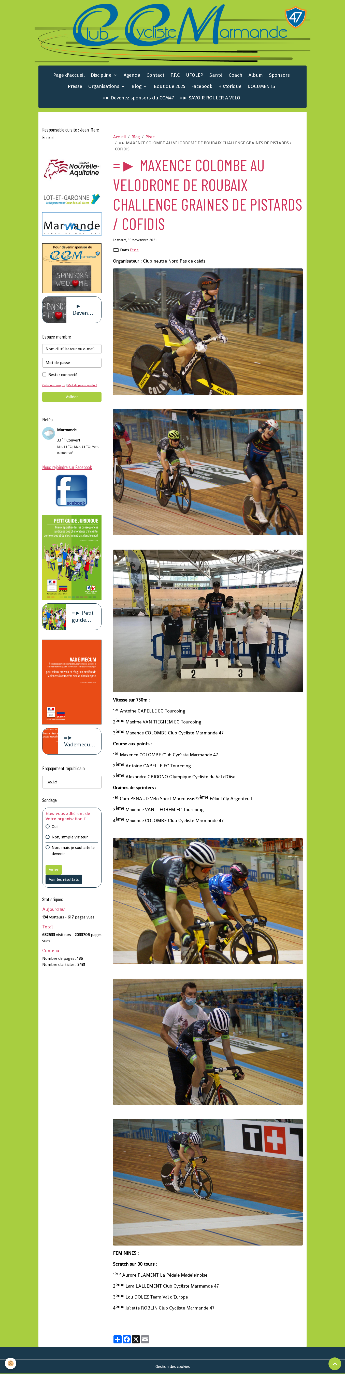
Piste (150, 137)
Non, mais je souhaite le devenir (73, 852)
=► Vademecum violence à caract (79, 742)
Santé (216, 76)
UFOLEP (194, 76)
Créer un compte (54, 386)
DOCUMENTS (261, 87)
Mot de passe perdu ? (84, 386)
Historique (229, 87)
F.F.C (175, 76)
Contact (155, 76)
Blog (137, 87)
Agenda (132, 76)
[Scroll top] (334, 1363)
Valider (72, 397)
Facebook (201, 87)
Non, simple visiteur (70, 838)
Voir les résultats (64, 880)
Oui (55, 828)
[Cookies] (11, 1363)
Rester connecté (62, 375)
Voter (54, 871)
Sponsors (279, 76)
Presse (75, 87)
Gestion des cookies (172, 1366)
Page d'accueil (69, 76)
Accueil (119, 137)
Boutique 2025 (169, 87)
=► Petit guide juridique (83, 618)
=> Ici (52, 783)
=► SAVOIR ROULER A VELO (210, 98)
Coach (235, 76)
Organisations (104, 87)
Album (256, 76)
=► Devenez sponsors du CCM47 (138, 98)
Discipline (102, 76)
